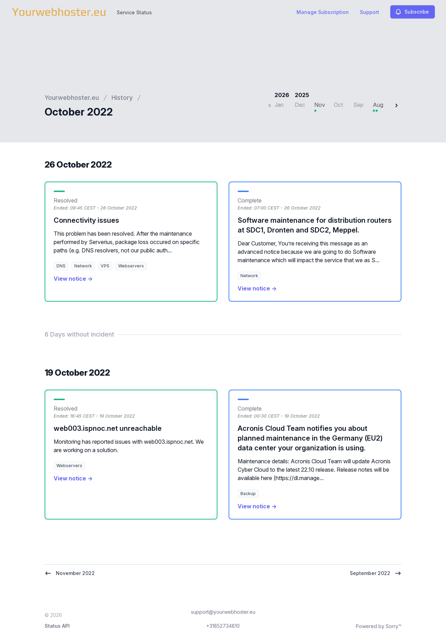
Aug (378, 104)
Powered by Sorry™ (378, 626)
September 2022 (375, 573)
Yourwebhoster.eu (72, 97)
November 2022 (70, 573)
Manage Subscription (323, 12)
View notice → (73, 278)
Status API (57, 626)
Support (369, 12)
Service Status (134, 12)
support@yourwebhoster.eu (223, 612)
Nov (319, 104)
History (122, 97)
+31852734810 (223, 626)
